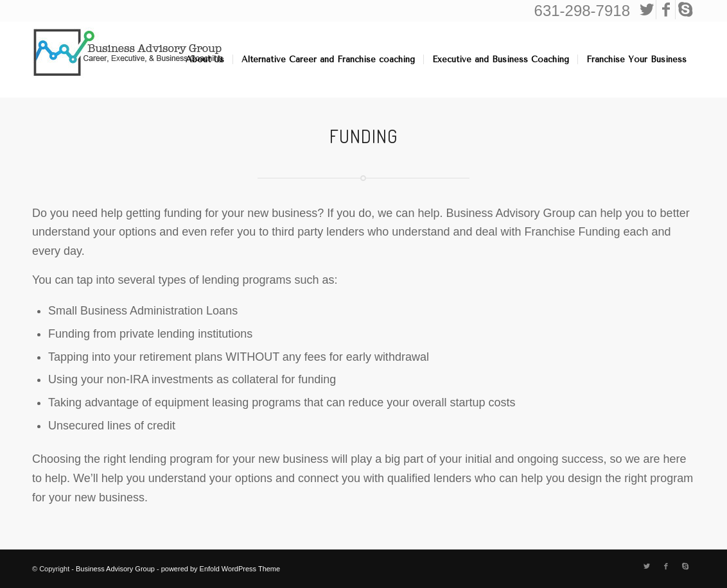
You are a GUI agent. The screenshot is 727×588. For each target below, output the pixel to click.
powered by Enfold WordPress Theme (220, 569)
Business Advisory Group (115, 569)
